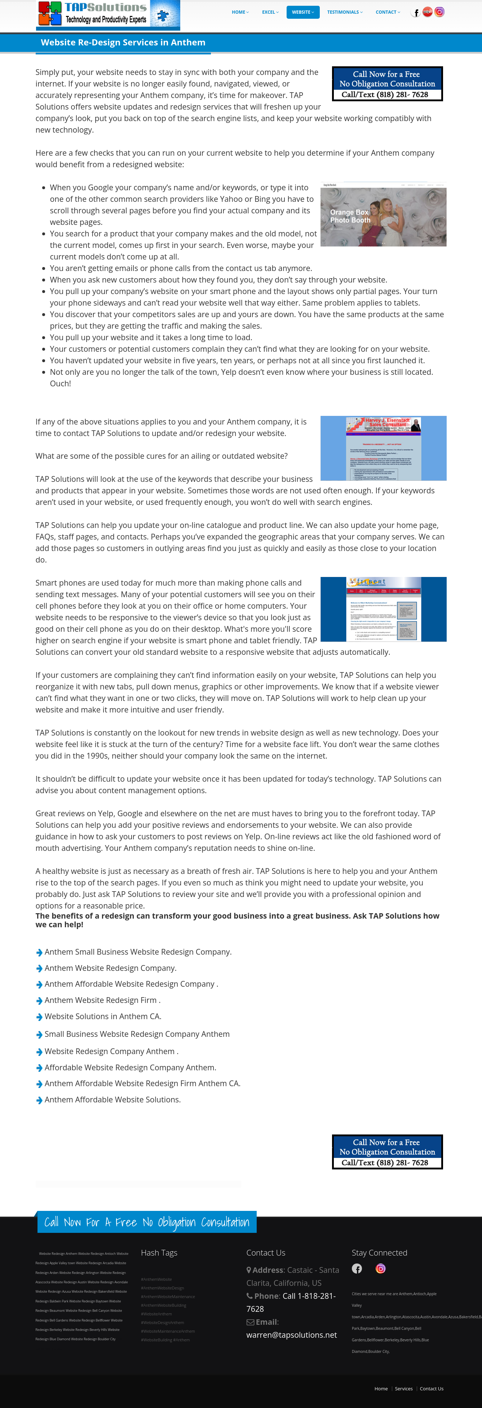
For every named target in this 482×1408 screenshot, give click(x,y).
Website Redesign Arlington (79, 1272)
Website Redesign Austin (69, 1282)
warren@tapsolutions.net (292, 1334)
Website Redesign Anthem (58, 1253)
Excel (270, 12)
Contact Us (432, 1388)
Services (404, 1388)
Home (240, 12)
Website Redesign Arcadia (95, 1263)
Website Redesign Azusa (54, 1291)
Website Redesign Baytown (89, 1301)
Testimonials (345, 12)
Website (303, 12)
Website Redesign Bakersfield (93, 1291)
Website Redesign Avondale (108, 1282)
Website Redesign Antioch (97, 1253)
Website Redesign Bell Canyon (88, 1310)
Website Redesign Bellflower (90, 1320)
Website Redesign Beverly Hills (85, 1329)
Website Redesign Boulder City (93, 1339)
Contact (388, 12)
